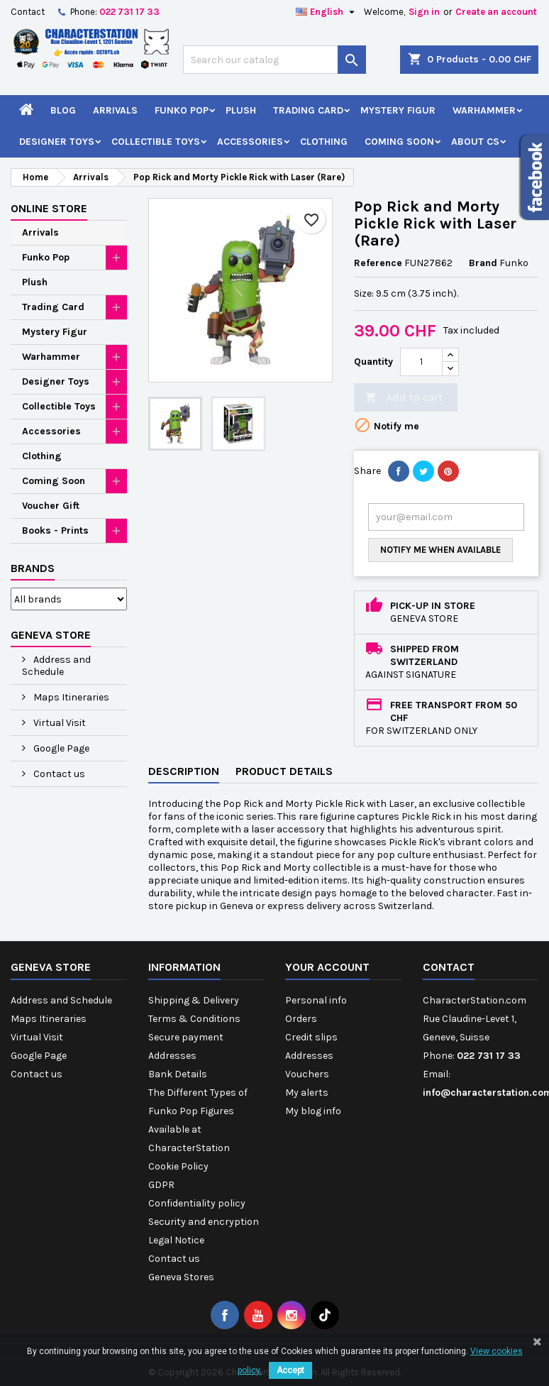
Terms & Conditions (194, 1019)
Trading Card (308, 110)
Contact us (58, 774)
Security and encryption (203, 1222)
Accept (290, 1370)
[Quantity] (421, 362)
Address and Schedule (56, 666)
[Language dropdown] (327, 12)
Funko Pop (182, 110)
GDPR (161, 1185)
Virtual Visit (58, 723)
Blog (63, 110)
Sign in (424, 11)
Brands (33, 568)
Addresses (172, 1056)
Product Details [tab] (284, 771)
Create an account (496, 11)
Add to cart (404, 397)
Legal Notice (176, 1240)
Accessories (250, 142)
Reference (378, 263)
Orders (301, 1019)
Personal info (316, 1000)
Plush (241, 110)
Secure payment (185, 1037)
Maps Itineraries (70, 697)
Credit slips (311, 1037)
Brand (483, 263)
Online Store (49, 208)
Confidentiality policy (196, 1203)
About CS (475, 142)
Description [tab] (183, 771)
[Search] (274, 59)
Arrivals (115, 110)
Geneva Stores (181, 1277)
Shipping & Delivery (193, 1000)
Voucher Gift (50, 506)
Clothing (324, 142)
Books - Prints (55, 530)
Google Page (60, 748)
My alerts (306, 1093)
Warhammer (484, 110)
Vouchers (307, 1074)
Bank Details (177, 1074)
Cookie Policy (178, 1166)
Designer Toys (56, 142)
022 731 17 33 (129, 11)
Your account (327, 967)
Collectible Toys (155, 142)
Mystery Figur (398, 110)
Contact (28, 11)
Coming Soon (399, 142)
